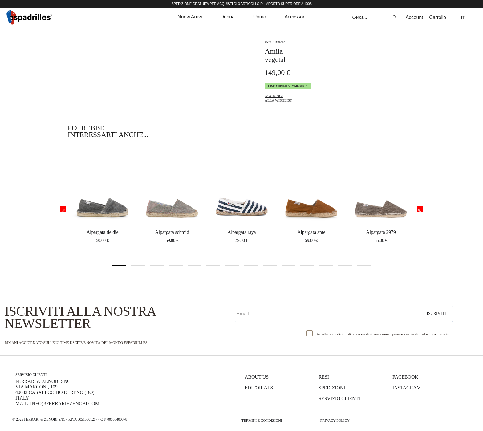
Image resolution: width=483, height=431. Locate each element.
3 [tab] (157, 265)
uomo (259, 16)
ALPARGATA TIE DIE (103, 232)
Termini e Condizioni (262, 420)
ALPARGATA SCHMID (172, 232)
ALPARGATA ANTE (311, 232)
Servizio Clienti (339, 398)
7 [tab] (232, 265)
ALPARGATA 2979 (381, 232)
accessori (295, 16)
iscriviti (436, 313)
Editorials (259, 387)
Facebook (405, 377)
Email (242, 300)
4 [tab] (176, 265)
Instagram (406, 387)
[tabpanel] (102, 198)
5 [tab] (194, 265)
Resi (324, 377)
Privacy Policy (334, 420)
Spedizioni (332, 387)
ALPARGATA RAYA (241, 232)
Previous (63, 209)
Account (414, 17)
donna (227, 16)
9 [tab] (270, 265)
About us (257, 377)
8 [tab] (251, 265)
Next (420, 209)
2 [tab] (138, 265)
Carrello (437, 17)
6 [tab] (213, 265)
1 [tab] (119, 265)
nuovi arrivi (189, 16)
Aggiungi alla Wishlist (278, 98)
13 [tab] (345, 265)
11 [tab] (307, 265)
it (463, 17)
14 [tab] (364, 265)
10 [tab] (288, 265)
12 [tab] (326, 265)
